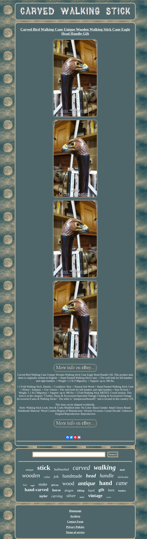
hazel (91, 490)
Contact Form (75, 521)
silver (71, 495)
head (91, 475)
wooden (31, 475)
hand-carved (36, 489)
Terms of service (75, 532)
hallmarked (61, 469)
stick (43, 467)
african (55, 484)
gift (101, 489)
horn (111, 490)
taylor (43, 496)
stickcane (123, 476)
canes (108, 497)
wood (68, 483)
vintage (95, 495)
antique (86, 483)
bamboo (122, 490)
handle (107, 475)
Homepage (75, 511)
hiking (80, 490)
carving (57, 496)
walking (105, 467)
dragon (69, 490)
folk (56, 476)
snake (42, 484)
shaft (122, 469)
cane (121, 482)
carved (81, 467)
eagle (33, 485)
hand (105, 483)
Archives (75, 516)
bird (25, 485)
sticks (82, 497)
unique (29, 469)
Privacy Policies (75, 527)
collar (47, 477)
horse (56, 490)
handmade (72, 475)
